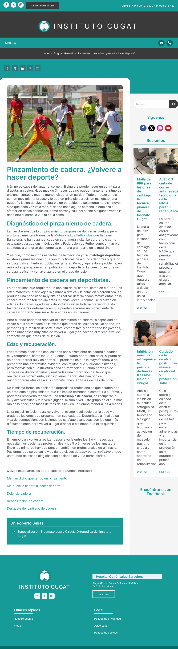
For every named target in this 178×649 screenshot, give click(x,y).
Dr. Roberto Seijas (27, 523)
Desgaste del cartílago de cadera (31, 508)
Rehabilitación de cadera (25, 501)
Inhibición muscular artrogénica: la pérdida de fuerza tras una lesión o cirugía (147, 367)
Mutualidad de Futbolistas (73, 235)
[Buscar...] (151, 104)
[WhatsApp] (30, 68)
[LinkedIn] (22, 68)
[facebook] (6, 5)
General (68, 53)
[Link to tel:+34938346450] (169, 43)
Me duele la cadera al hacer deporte (34, 486)
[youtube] (168, 128)
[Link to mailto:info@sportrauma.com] (161, 43)
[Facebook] (7, 68)
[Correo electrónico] (37, 68)
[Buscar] (173, 104)
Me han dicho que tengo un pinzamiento (37, 478)
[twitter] (13, 5)
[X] (15, 68)
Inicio (46, 53)
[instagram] (21, 5)
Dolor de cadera (19, 493)
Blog (56, 53)
